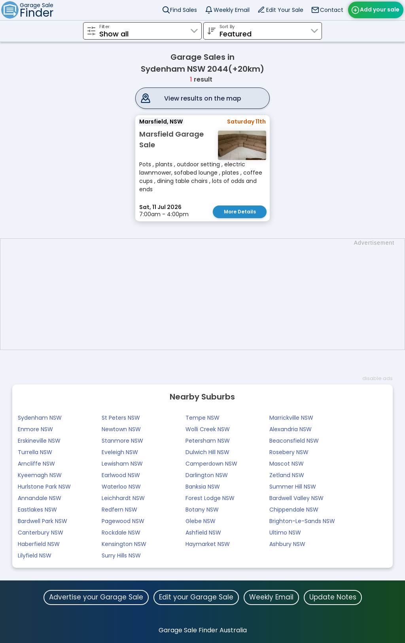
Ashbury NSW (287, 544)
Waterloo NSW (121, 487)
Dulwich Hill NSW (207, 452)
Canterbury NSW (40, 532)
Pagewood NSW (123, 521)
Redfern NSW (119, 510)
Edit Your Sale (284, 10)
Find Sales (183, 10)
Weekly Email (232, 10)
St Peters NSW (121, 418)
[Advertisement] (206, 294)
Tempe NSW (202, 418)
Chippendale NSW (293, 510)
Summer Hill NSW (292, 487)
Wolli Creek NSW (207, 429)
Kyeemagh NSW (40, 475)
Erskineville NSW (39, 441)
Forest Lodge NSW (210, 498)
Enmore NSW (35, 429)
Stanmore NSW (122, 441)
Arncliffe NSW (36, 464)
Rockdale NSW (121, 532)
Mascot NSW (286, 464)
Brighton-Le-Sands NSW (302, 521)
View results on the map (202, 98)
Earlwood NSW (121, 475)
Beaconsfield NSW (294, 441)
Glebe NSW (200, 521)
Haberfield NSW (39, 544)
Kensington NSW (124, 544)
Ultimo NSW (285, 532)
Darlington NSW (206, 475)
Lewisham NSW (122, 464)
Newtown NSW (121, 429)
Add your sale (379, 9)
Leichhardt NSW (123, 498)
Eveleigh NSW (120, 452)
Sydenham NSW (40, 418)
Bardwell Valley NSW (296, 498)
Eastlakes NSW (37, 510)
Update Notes (332, 597)
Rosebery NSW (288, 452)
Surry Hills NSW (121, 555)
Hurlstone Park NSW (44, 487)
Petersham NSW (207, 441)
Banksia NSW (202, 487)
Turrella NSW (35, 452)
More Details (240, 211)
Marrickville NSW (291, 418)
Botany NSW (202, 510)
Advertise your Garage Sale (96, 597)
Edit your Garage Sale (196, 597)
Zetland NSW (286, 475)
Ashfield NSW (203, 532)
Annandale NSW (39, 498)
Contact (331, 10)
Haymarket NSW (207, 544)
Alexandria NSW (290, 429)
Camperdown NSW (211, 464)
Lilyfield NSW (34, 555)
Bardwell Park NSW (42, 521)
